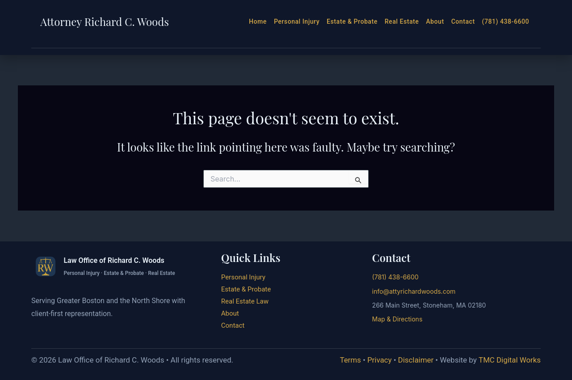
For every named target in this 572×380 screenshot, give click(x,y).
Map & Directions (397, 319)
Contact (463, 21)
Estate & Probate (352, 21)
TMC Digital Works (509, 359)
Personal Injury (297, 21)
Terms (349, 359)
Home (258, 21)
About (435, 21)
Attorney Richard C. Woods (104, 21)
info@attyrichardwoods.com (414, 291)
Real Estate (402, 21)
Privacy (378, 359)
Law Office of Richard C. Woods (113, 260)
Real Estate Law (245, 301)
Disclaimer (415, 359)
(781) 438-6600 (505, 21)
